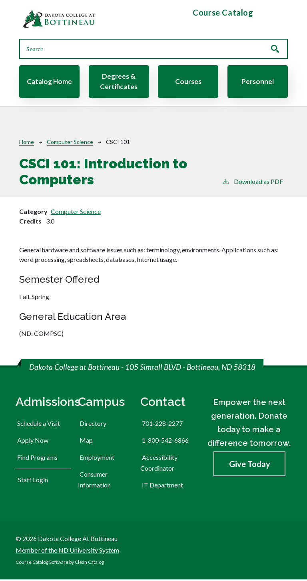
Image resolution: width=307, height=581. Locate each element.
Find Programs (37, 458)
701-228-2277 (162, 425)
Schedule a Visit (38, 425)
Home (26, 143)
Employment (97, 458)
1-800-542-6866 (165, 441)
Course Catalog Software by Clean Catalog (60, 564)
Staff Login (33, 481)
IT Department (162, 486)
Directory (93, 425)
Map (86, 441)
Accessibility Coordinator (158, 464)
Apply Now (32, 441)
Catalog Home (49, 82)
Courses (188, 82)
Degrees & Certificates (119, 81)
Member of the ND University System (67, 551)
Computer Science (70, 143)
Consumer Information (94, 480)
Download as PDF (252, 182)
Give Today (249, 465)
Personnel (257, 82)
